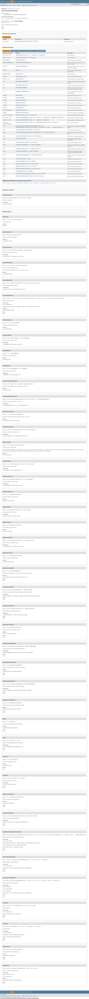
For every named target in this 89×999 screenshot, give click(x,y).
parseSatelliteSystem (21, 122)
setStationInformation (22, 176)
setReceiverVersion (21, 168)
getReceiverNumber (21, 100)
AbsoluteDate (6, 60)
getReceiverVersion (21, 105)
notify (31, 183)
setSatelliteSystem (21, 173)
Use (15, 1)
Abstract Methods (28, 50)
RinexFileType (28, 41)
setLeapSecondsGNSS (21, 151)
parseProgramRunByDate (22, 117)
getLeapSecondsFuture (21, 85)
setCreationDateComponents (23, 132)
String (23, 55)
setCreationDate (20, 129)
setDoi (17, 138)
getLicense (19, 95)
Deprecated (23, 1)
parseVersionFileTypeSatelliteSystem (26, 125)
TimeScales (54, 117)
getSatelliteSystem (21, 110)
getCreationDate (20, 60)
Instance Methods (16, 50)
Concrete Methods (40, 50)
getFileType (19, 73)
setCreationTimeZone (21, 136)
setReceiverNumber (21, 163)
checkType (18, 55)
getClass (19, 183)
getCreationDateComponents (23, 62)
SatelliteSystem (7, 110)
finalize (13, 183)
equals (8, 183)
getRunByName (19, 107)
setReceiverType (20, 166)
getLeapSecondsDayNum (21, 81)
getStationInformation (22, 112)
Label (23, 115)
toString (42, 183)
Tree (18, 1)
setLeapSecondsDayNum (21, 144)
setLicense (19, 158)
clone (4, 183)
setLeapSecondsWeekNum (22, 154)
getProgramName (20, 97)
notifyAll (36, 183)
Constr (14, 5)
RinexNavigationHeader (22, 18)
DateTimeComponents (8, 62)
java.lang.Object (5, 13)
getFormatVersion (20, 76)
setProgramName (20, 161)
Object (8, 22)
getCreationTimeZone (21, 66)
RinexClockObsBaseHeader (8, 18)
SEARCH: (73, 4)
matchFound (19, 115)
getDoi (17, 70)
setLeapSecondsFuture (21, 148)
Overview (2, 1)
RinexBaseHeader (19, 41)
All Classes (3, 3)
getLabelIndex (19, 78)
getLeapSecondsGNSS (21, 87)
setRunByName (19, 171)
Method (18, 5)
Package (8, 1)
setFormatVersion (20, 142)
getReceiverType (20, 102)
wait (47, 183)
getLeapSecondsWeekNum (22, 91)
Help (31, 1)
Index (27, 1)
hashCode (25, 183)
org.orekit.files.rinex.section (13, 8)
